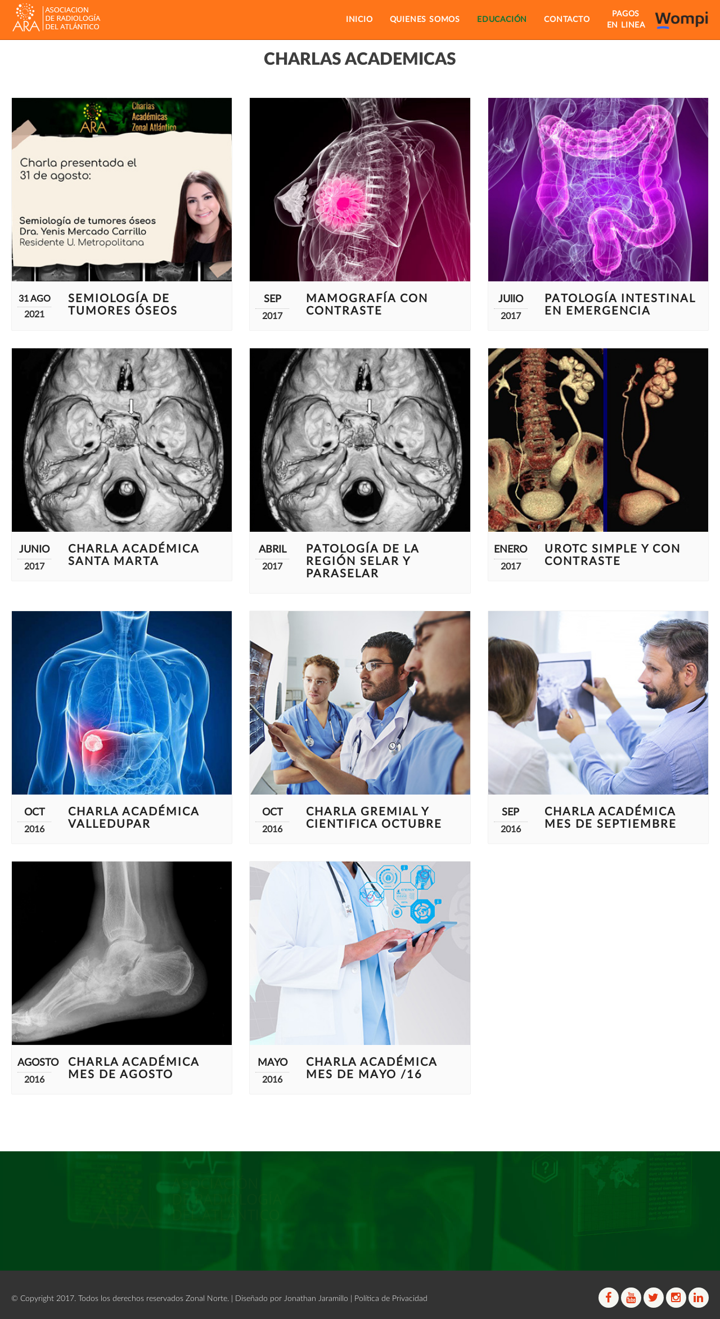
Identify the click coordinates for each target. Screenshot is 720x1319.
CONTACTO (567, 20)
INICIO (359, 20)
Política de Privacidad (391, 1299)
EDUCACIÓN (502, 20)
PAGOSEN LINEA (626, 19)
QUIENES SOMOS (425, 20)
